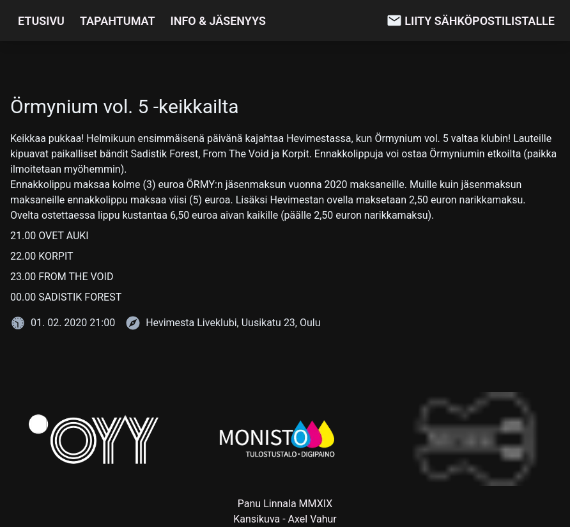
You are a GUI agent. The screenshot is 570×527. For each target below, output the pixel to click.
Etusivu (41, 21)
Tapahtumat (117, 21)
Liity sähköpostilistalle (479, 21)
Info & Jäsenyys (218, 21)
